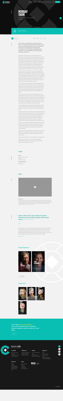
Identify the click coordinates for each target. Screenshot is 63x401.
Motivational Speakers (25, 31)
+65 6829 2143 (47, 357)
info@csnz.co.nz (15, 356)
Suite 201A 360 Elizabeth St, (26, 352)
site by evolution (58, 386)
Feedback (44, 38)
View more (22, 276)
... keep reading (28, 219)
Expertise (37, 38)
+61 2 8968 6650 (37, 356)
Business (19, 31)
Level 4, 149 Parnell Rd (14, 352)
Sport (12, 369)
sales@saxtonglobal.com (47, 358)
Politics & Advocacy (14, 368)
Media (41, 38)
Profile (34, 38)
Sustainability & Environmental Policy (24, 368)
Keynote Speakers (22, 30)
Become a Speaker (24, 363)
